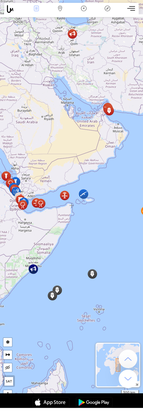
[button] (83, 194)
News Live (36, 9)
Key (107, 9)
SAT (9, 381)
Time (84, 9)
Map (60, 9)
